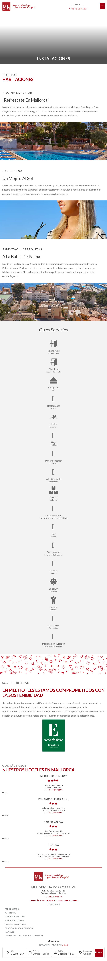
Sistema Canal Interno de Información (24, 936)
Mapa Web (9, 932)
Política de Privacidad (15, 916)
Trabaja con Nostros (15, 924)
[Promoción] (87, 953)
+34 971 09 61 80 (55, 790)
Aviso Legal (10, 913)
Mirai (65, 945)
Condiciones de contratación (19, 928)
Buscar (99, 952)
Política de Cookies (14, 920)
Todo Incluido (12, 909)
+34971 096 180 (77, 8)
